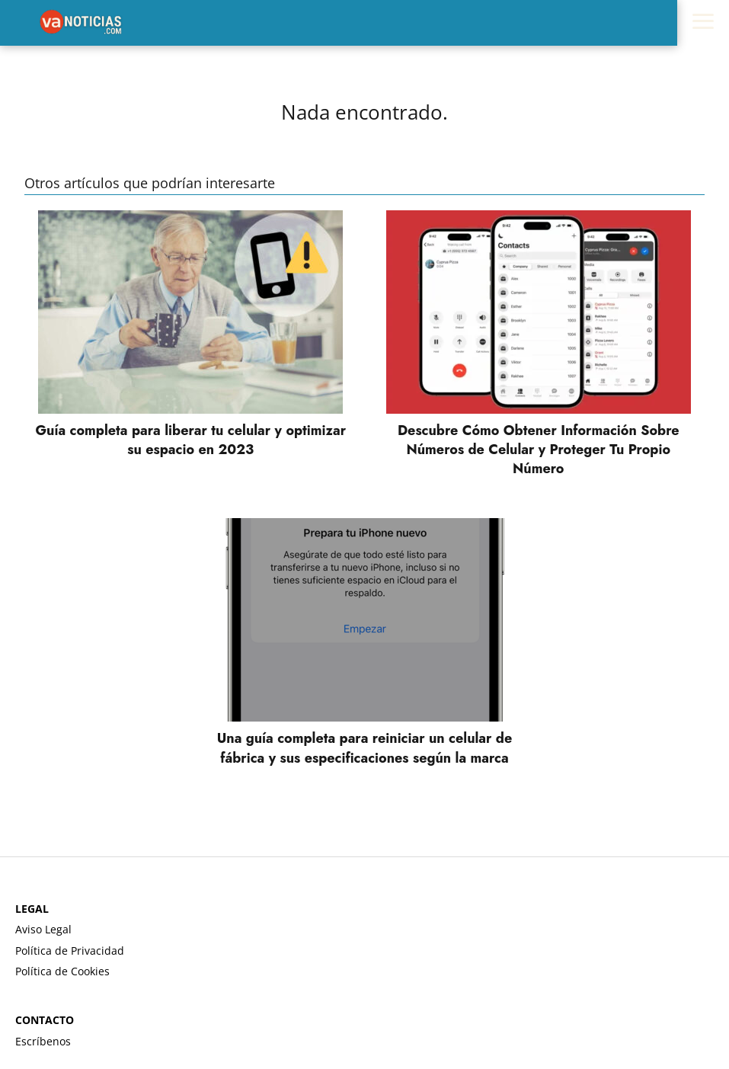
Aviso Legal (43, 929)
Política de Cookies (62, 971)
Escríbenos (43, 1041)
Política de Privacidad (69, 950)
